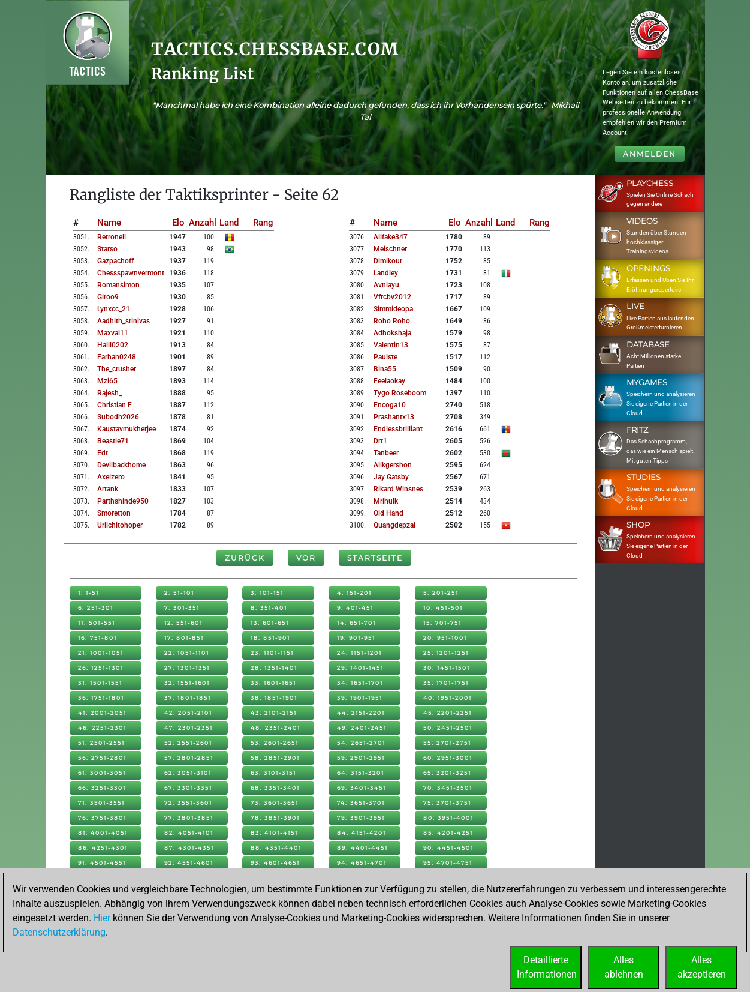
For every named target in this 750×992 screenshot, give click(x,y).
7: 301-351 (182, 607)
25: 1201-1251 (446, 652)
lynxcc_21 (113, 309)
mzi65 (107, 381)
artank (107, 489)
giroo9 (108, 297)
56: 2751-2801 (102, 757)
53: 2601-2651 (275, 742)
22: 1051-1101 (186, 652)
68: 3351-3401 (275, 787)
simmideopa (393, 309)
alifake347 (391, 237)
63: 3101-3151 (273, 772)
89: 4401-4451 (362, 847)
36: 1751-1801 (101, 697)
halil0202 (112, 345)
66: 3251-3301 (102, 787)
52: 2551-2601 (188, 742)
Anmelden (649, 153)
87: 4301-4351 (189, 847)
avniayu (386, 285)
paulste (385, 357)
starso (107, 249)
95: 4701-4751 (447, 862)
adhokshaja (392, 333)
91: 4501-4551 (102, 862)
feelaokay (389, 381)
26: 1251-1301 (101, 667)
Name (109, 222)
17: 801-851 (184, 637)
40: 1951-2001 (447, 697)
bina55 (385, 369)
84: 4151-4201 (361, 832)
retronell (111, 237)
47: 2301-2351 (188, 727)
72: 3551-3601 (188, 802)
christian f (114, 405)
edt (102, 453)
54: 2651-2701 (361, 742)
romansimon (118, 285)
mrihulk (386, 501)
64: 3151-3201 (360, 772)
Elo (178, 222)
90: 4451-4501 (448, 847)
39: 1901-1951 (359, 697)
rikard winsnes (398, 489)
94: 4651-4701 (362, 862)
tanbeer (386, 453)
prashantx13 (394, 417)
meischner (390, 249)
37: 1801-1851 (187, 697)
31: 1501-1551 (100, 682)
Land (229, 222)
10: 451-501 (443, 607)
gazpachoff (115, 261)
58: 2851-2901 (275, 757)
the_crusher (116, 369)
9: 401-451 (355, 607)
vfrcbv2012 (392, 297)
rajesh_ (109, 393)
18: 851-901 (270, 637)
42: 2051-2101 (188, 712)
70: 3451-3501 (447, 787)
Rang (263, 222)
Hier (102, 918)
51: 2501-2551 (101, 742)
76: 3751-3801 (102, 817)
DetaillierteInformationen (547, 967)
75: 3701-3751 (447, 802)
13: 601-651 (270, 622)
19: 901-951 (356, 637)
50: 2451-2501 (447, 727)
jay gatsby (391, 477)
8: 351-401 (269, 607)
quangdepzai (394, 525)
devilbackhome (121, 465)
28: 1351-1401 (274, 667)
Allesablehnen (623, 967)
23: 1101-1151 (272, 652)
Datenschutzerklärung (59, 932)
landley (386, 273)
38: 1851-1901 (274, 697)
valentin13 (391, 345)
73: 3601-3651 (275, 802)
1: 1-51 (88, 592)
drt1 (380, 441)
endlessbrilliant (398, 429)
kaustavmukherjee (126, 429)
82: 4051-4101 (188, 832)
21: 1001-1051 (101, 652)
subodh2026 (118, 417)
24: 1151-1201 (359, 652)
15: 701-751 (442, 622)
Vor (306, 557)
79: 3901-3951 (361, 817)
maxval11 (112, 333)
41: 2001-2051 (102, 712)
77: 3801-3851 (188, 817)
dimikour (388, 261)
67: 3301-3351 (188, 787)
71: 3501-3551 (101, 802)
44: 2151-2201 (361, 712)
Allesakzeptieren (701, 967)
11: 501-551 (96, 622)
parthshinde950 (123, 501)
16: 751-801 (97, 637)
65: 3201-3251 (447, 772)
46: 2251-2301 (102, 727)
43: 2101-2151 (274, 712)
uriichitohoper (120, 525)
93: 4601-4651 (275, 862)
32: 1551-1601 (187, 682)
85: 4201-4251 (448, 832)
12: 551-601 (183, 622)
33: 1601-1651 (273, 682)
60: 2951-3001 (447, 757)
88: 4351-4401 (276, 847)
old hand (388, 513)
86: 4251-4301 (103, 847)
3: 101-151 (267, 592)
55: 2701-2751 (447, 742)
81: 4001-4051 (103, 832)
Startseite (375, 557)
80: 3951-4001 (448, 817)
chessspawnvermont (130, 273)
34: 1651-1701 (360, 682)
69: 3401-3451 (361, 787)
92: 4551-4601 (188, 862)
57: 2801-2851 (188, 757)
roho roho (392, 321)
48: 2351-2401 (275, 727)
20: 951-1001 (445, 637)
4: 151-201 (354, 592)
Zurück (245, 557)
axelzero (111, 477)
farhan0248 (116, 357)
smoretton (114, 513)
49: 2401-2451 (362, 727)
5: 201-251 (441, 592)
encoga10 (390, 405)
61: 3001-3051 (102, 772)
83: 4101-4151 (274, 832)
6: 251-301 (95, 607)
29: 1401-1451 (360, 667)
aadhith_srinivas (123, 321)
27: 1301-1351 (187, 667)
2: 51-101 (179, 592)
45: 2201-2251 (447, 712)
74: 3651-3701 (361, 802)
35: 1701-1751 (446, 682)
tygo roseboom (400, 393)
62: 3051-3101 (188, 772)
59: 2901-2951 (361, 757)
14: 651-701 (356, 622)
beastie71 (113, 441)
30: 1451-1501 (446, 667)
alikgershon (393, 465)
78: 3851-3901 (275, 817)
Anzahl (202, 222)
